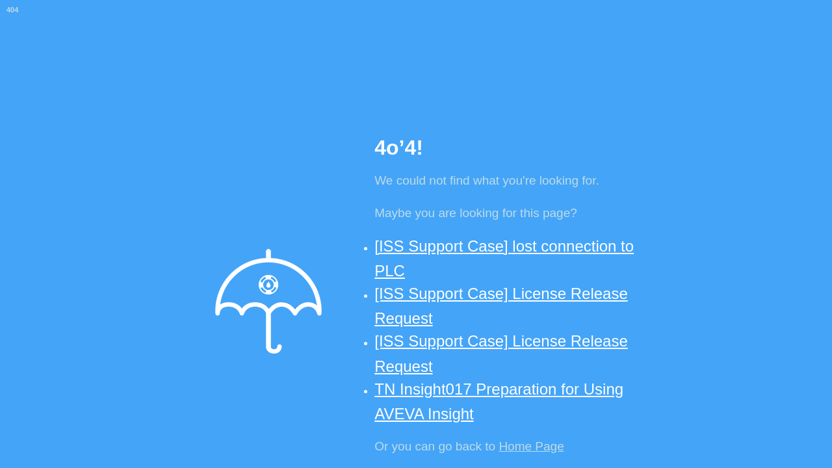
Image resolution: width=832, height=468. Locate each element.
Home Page (531, 446)
